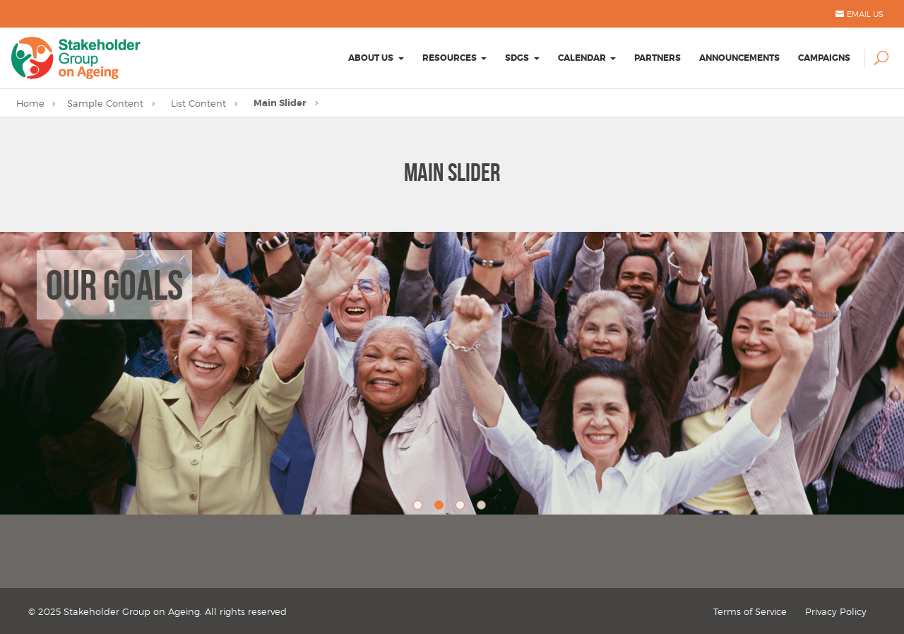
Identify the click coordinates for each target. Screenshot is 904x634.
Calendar (582, 58)
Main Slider (280, 103)
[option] (452, 373)
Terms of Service (750, 611)
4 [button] (484, 507)
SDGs (517, 58)
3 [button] (463, 507)
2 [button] (441, 507)
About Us (370, 58)
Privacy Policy (836, 611)
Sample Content (105, 103)
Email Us (865, 14)
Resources (449, 58)
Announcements (739, 58)
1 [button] (420, 507)
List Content (198, 103)
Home (30, 103)
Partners (657, 58)
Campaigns (824, 58)
